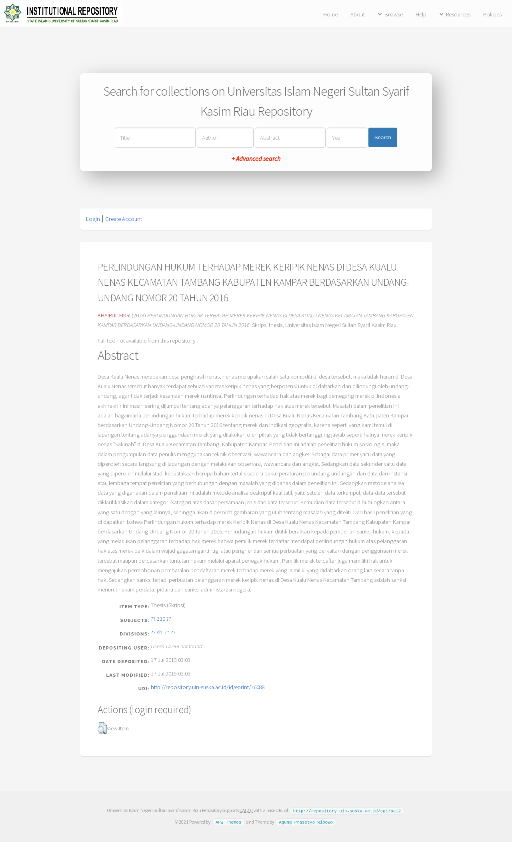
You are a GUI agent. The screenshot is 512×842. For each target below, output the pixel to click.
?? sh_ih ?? (163, 632)
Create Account (123, 219)
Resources (458, 14)
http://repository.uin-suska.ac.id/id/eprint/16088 (208, 687)
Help (421, 14)
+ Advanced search (256, 158)
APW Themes (228, 821)
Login (93, 219)
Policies (492, 14)
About (357, 14)
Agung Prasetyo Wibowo (306, 821)
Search (382, 137)
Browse (393, 14)
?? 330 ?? (161, 618)
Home (330, 14)
